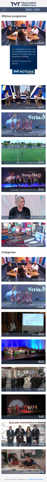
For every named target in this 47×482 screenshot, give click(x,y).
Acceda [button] (36, 9)
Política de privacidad (36, 479)
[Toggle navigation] (4, 9)
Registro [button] (29, 9)
